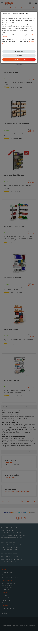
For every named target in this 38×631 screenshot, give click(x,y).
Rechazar (19, 55)
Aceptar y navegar (19, 59)
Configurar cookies (19, 51)
